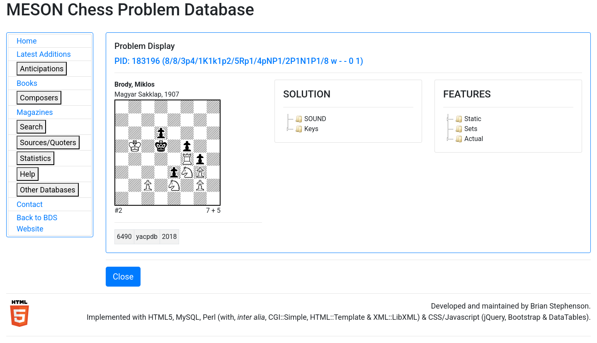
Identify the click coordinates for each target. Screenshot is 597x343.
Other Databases (47, 189)
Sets (465, 129)
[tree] (348, 124)
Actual (468, 139)
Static (467, 119)
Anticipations (41, 68)
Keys (306, 129)
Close (123, 277)
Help (27, 174)
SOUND (310, 119)
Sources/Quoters (48, 142)
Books (27, 83)
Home (26, 40)
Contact (30, 204)
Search (31, 126)
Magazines (35, 112)
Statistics (35, 158)
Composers (39, 97)
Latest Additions (44, 54)
